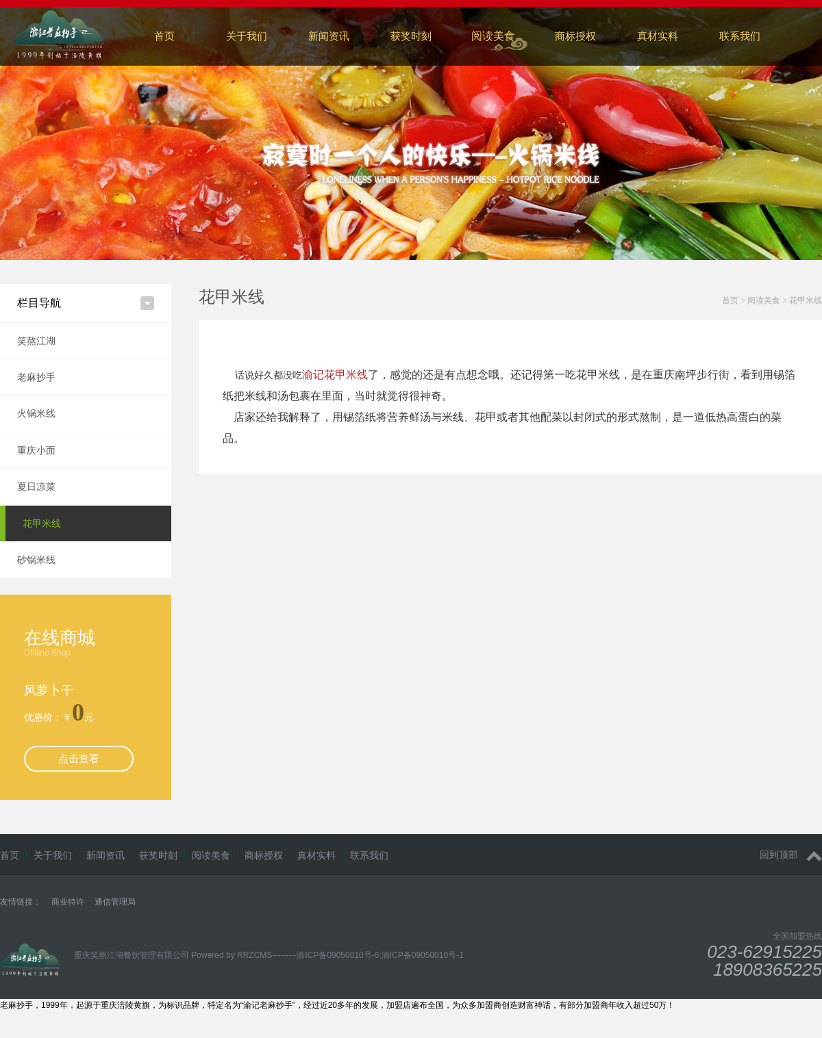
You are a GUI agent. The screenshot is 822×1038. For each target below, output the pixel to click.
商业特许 (67, 902)
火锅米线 (36, 413)
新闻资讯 (328, 36)
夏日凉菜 (36, 486)
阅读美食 (493, 36)
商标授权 (575, 36)
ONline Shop (47, 653)
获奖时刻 (411, 36)
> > (772, 300)
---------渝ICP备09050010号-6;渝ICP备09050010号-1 (367, 955)
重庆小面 (36, 450)
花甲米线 (42, 523)
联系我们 (369, 855)
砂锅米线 (36, 559)
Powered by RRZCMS (230, 955)
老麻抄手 (36, 377)
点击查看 (78, 758)
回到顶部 (791, 855)
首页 (164, 36)
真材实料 (657, 36)
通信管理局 (115, 902)
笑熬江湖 (36, 340)
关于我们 (246, 36)
